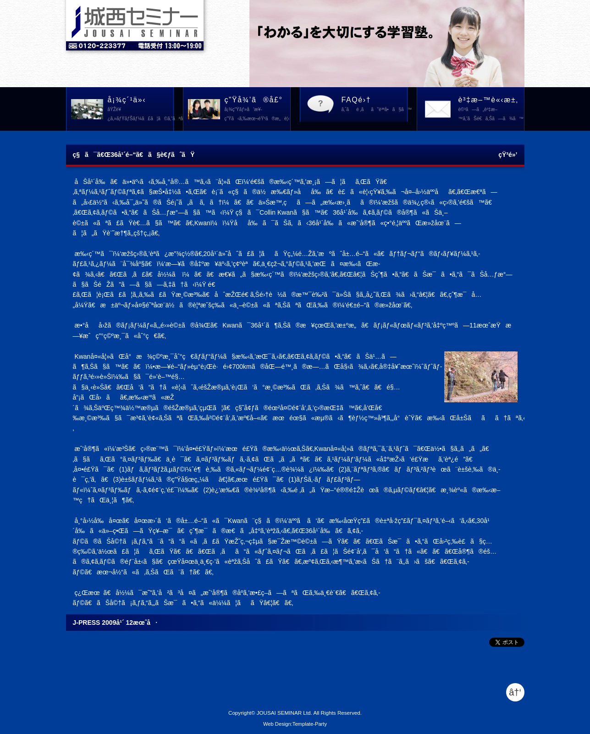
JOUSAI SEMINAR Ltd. (284, 713)
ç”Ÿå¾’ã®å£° (257, 109)
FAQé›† (375, 105)
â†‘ (515, 692)
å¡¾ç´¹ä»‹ (141, 109)
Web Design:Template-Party (295, 724)
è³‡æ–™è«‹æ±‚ (491, 109)
